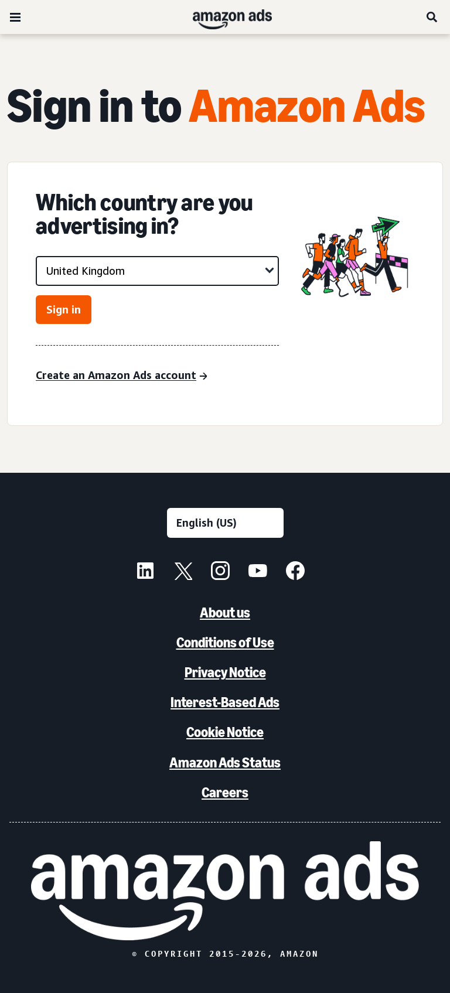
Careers (225, 792)
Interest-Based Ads (225, 702)
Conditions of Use (225, 642)
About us (225, 612)
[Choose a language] (225, 523)
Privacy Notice (225, 672)
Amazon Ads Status (225, 762)
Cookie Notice (225, 732)
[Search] (432, 17)
